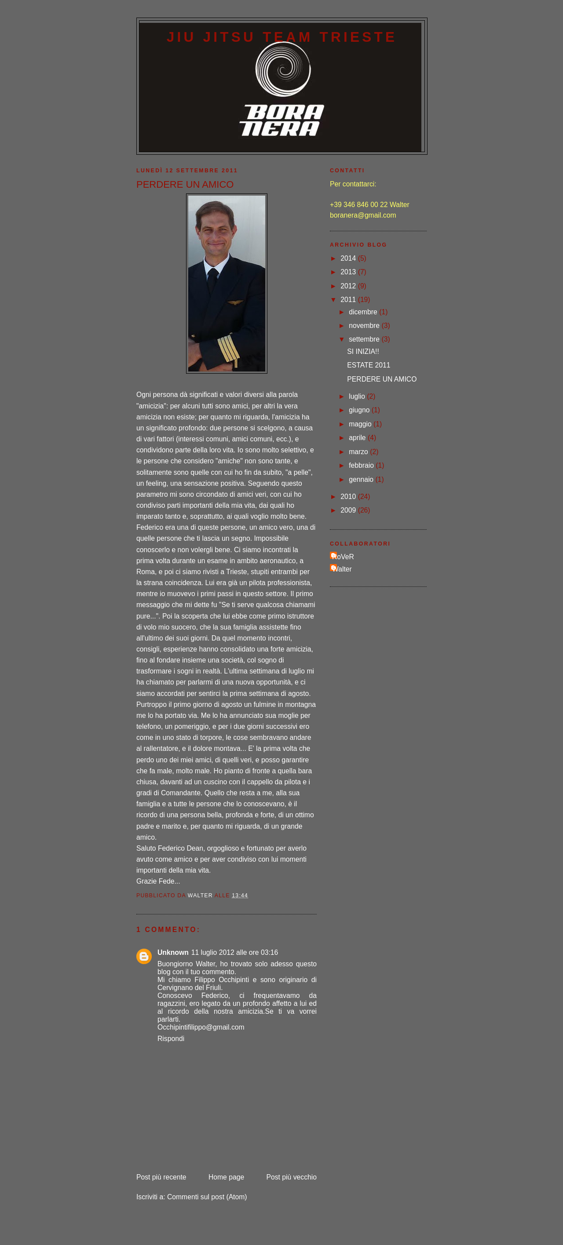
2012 (349, 286)
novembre (365, 325)
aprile (358, 437)
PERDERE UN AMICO (382, 379)
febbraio (362, 465)
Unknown (173, 952)
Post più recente (161, 1177)
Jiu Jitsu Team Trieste (282, 37)
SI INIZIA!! (363, 351)
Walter (342, 569)
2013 (349, 272)
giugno (360, 410)
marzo (359, 451)
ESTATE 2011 (368, 365)
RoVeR (343, 557)
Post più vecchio (292, 1177)
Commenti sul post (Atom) (207, 1197)
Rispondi (170, 1038)
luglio (358, 396)
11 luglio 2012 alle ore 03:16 (234, 952)
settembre (365, 339)
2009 (349, 510)
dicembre (364, 312)
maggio (361, 424)
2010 (349, 496)
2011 (349, 299)
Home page (226, 1177)
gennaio (362, 479)
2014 (349, 258)
